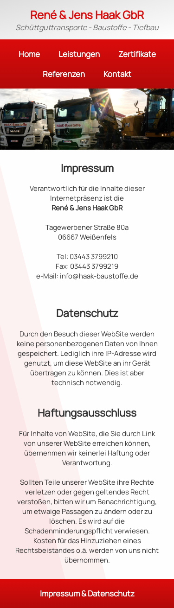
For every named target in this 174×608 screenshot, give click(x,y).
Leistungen (79, 54)
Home (29, 54)
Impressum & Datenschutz (87, 593)
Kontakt (117, 74)
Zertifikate (137, 54)
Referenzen (64, 74)
